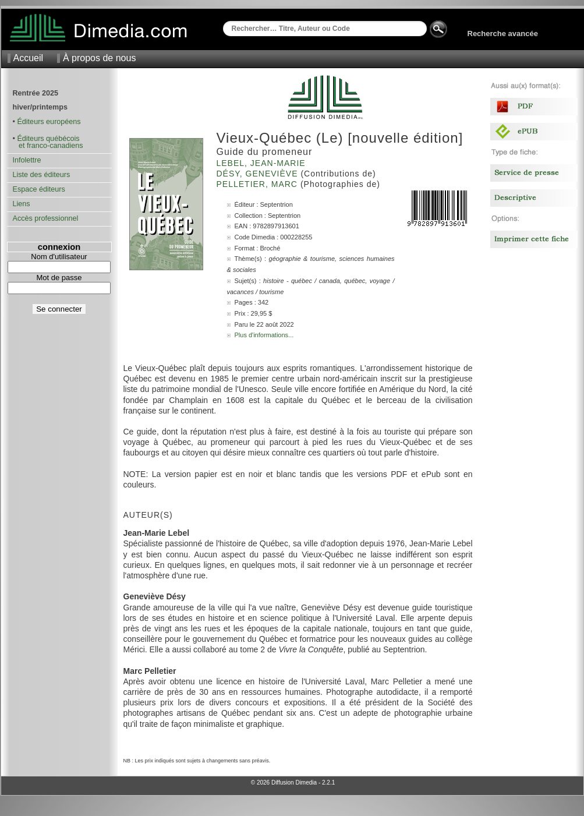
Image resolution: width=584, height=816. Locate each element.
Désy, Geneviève (259, 173)
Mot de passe (59, 277)
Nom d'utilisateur (59, 256)
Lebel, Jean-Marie (263, 163)
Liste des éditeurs (41, 175)
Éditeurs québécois (48, 139)
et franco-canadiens (48, 146)
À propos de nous (99, 58)
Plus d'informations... (264, 334)
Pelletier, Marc (258, 184)
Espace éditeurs (39, 189)
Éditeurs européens (48, 122)
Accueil (28, 58)
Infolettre (27, 160)
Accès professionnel (46, 218)
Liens (21, 204)
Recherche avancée (503, 33)
